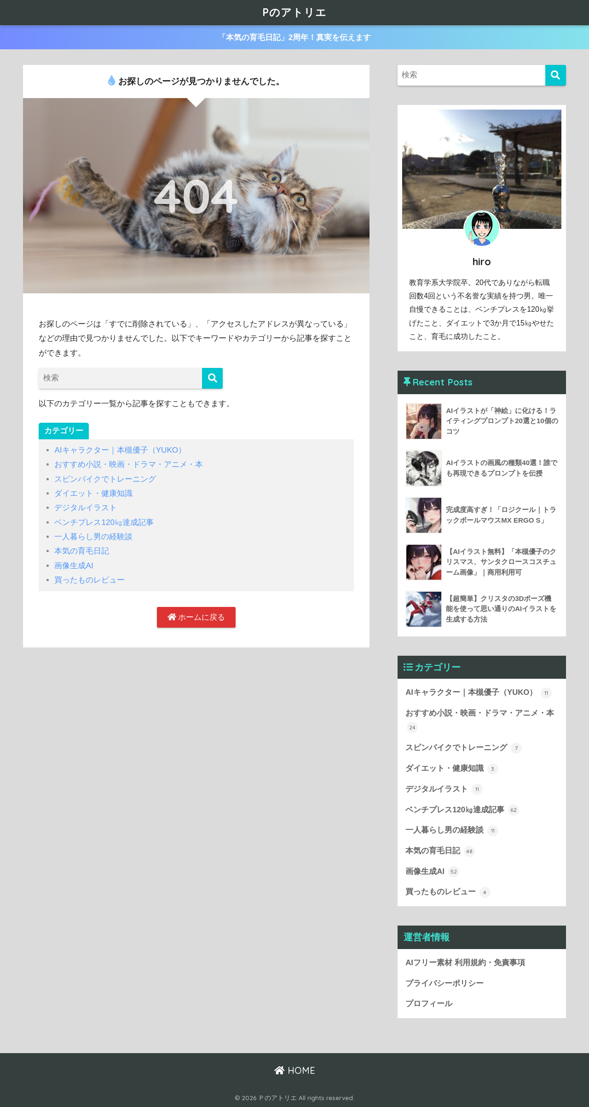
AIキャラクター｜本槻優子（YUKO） (120, 450)
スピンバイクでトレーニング (105, 479)
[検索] (212, 378)
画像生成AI (73, 565)
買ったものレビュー (89, 580)
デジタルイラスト (85, 507)
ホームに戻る (196, 617)
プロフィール (428, 1003)
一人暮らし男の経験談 (93, 536)
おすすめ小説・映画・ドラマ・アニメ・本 (128, 464)
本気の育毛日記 (81, 551)
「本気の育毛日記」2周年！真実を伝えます (294, 37)
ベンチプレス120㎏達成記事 (104, 522)
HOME (294, 1070)
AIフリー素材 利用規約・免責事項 (465, 962)
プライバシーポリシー (444, 983)
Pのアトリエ (294, 12)
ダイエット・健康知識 (93, 493)
